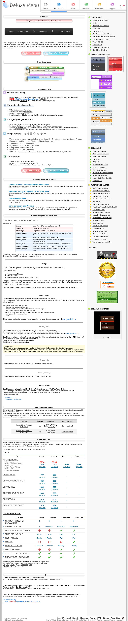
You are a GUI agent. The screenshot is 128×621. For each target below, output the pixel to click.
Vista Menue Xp (98, 228)
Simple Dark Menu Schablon (102, 178)
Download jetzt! (47, 165)
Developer (66, 456)
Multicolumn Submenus (101, 204)
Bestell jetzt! (35, 163)
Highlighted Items (99, 220)
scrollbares (13, 124)
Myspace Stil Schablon (100, 20)
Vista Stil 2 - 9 (97, 44)
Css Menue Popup (99, 209)
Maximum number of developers (14, 522)
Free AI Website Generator (85, 620)
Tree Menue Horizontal (100, 226)
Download (84, 618)
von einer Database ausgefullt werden (32, 152)
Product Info (67, 618)
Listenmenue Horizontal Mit (102, 218)
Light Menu (96, 201)
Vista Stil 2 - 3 (97, 181)
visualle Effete (24, 113)
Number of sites (13, 527)
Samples (76, 618)
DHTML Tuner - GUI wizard (17, 557)
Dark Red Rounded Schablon (103, 173)
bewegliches (22, 124)
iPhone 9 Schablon (99, 151)
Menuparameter (13, 394)
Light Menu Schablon (100, 50)
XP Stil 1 (96, 23)
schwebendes (32, 124)
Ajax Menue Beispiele (100, 236)
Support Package (13, 546)
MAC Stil (96, 162)
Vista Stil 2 (96, 159)
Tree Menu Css (98, 223)
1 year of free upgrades (17, 553)
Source (9, 542)
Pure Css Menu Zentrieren (102, 39)
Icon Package (11, 538)
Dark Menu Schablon (100, 175)
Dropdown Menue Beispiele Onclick (105, 207)
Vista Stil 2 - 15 (98, 42)
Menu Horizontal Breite (101, 234)
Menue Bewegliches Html (101, 193)
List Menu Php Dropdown (101, 212)
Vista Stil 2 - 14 (98, 31)
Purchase (93, 618)
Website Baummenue (100, 231)
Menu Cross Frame (99, 167)
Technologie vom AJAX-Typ (102, 242)
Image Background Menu (101, 191)
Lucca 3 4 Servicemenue (101, 215)
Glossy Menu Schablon (101, 154)
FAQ (99, 618)
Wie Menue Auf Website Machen (104, 36)
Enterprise (79, 456)
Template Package (14, 534)
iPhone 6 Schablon (99, 156)
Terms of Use (115, 618)
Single (41, 456)
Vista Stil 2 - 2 (97, 28)
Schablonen (28, 111)
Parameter (23, 101)
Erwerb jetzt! (29, 161)
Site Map (106, 618)
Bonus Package (12, 549)
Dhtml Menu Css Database (102, 199)
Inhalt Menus (45, 124)
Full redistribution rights (18, 530)
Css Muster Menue (99, 170)
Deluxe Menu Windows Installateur (24, 426)
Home (59, 618)
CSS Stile (21, 115)
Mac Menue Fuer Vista (100, 196)
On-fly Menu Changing (100, 188)
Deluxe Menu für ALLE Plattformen (24, 431)
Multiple (54, 456)
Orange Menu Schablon (101, 26)
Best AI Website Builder (54, 620)
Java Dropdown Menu (100, 164)
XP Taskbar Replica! (100, 239)
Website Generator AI (116, 620)
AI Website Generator (69, 620)
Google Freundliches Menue (102, 34)
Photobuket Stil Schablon (101, 47)
